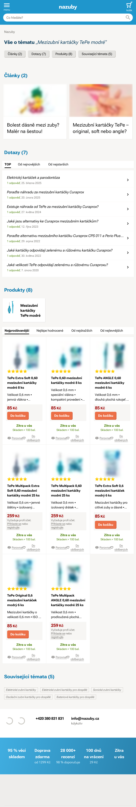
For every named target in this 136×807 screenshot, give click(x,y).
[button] (7, 6)
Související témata (97, 54)
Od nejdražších (81, 330)
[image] (35, 100)
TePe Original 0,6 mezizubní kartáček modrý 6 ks (22, 600)
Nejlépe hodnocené (49, 330)
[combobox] (68, 18)
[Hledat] (128, 18)
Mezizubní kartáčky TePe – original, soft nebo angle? (101, 128)
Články (15, 54)
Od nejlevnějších (111, 330)
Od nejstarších (58, 164)
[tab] (7, 164)
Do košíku (18, 416)
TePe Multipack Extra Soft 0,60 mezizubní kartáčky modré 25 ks (23, 490)
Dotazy (39, 54)
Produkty (63, 54)
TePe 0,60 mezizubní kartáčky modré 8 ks (66, 380)
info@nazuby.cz (85, 718)
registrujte (13, 527)
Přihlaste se (14, 523)
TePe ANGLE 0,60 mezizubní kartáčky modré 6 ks (109, 382)
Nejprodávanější (17, 330)
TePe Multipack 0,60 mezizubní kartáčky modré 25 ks (66, 490)
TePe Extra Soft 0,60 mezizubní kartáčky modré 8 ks (22, 382)
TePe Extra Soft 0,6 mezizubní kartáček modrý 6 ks (109, 490)
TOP (8, 164)
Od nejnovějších (29, 164)
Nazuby (9, 32)
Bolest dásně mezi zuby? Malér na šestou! (33, 128)
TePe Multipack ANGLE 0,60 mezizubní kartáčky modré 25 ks (68, 600)
